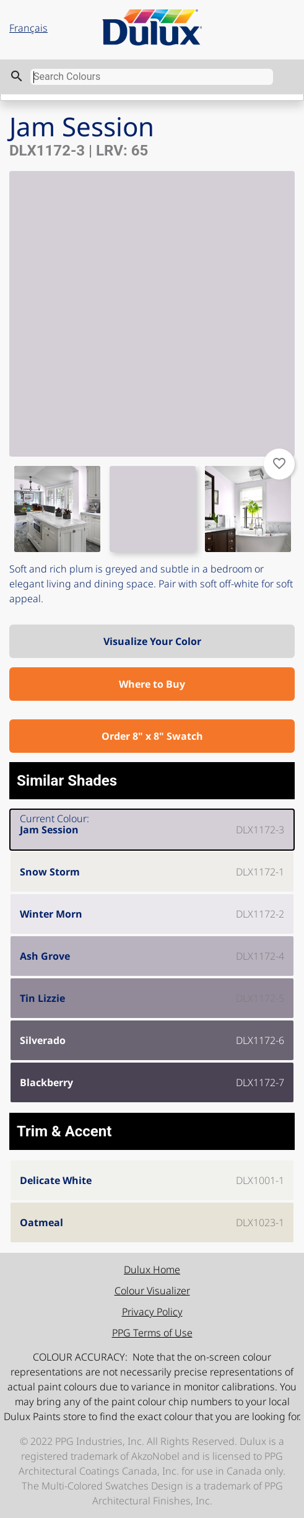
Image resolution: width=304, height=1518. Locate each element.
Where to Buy (152, 684)
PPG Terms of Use (152, 1333)
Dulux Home (152, 1269)
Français (28, 28)
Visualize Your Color (152, 641)
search (16, 76)
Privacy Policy (152, 1311)
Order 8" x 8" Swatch (152, 736)
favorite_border (279, 463)
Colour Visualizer (152, 1290)
